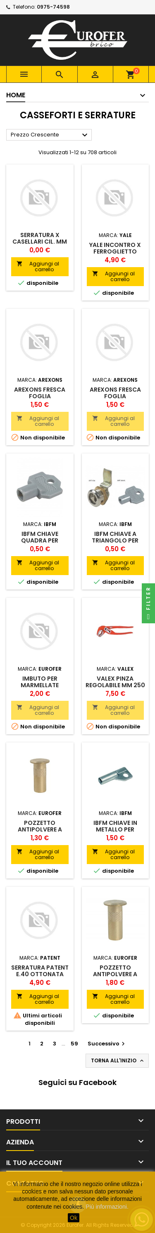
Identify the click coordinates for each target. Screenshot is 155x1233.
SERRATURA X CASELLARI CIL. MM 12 (39, 241)
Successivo (107, 1043)
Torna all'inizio (118, 1060)
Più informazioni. (107, 1206)
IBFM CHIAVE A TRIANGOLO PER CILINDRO (115, 540)
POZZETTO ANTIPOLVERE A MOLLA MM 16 (115, 974)
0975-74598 (53, 6)
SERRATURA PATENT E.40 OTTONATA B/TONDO (40, 974)
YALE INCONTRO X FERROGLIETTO (115, 248)
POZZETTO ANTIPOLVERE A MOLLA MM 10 (40, 829)
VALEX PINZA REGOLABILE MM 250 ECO (115, 685)
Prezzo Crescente (50, 135)
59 (74, 1043)
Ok (73, 1217)
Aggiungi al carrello (38, 266)
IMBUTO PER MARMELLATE (40, 681)
